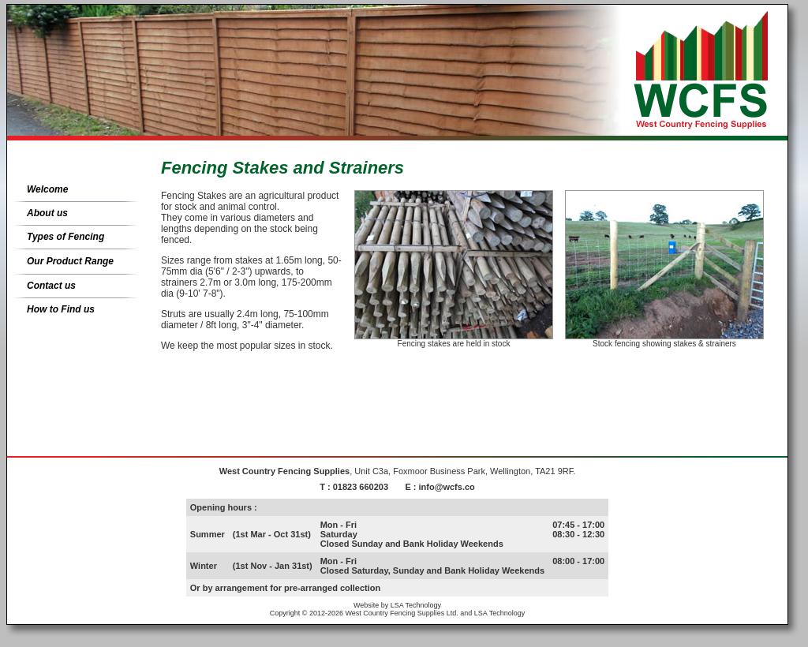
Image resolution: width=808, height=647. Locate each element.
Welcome (47, 189)
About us (47, 213)
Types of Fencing (65, 236)
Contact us (51, 285)
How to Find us (61, 309)
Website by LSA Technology (397, 605)
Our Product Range (70, 261)
